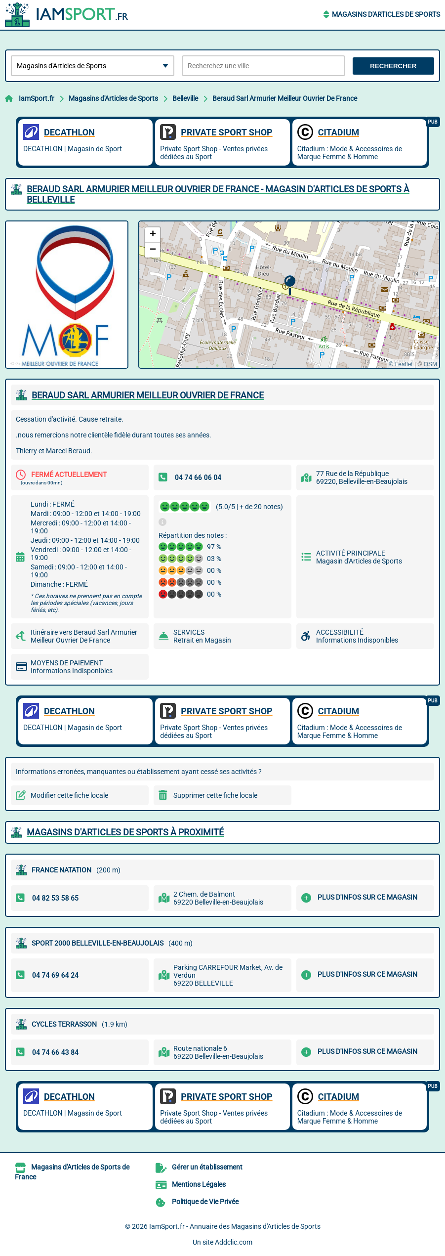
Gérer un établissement (207, 1167)
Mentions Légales (199, 1184)
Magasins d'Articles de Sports (386, 14)
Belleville (185, 98)
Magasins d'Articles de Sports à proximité (125, 832)
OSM (430, 364)
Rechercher (393, 66)
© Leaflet (400, 364)
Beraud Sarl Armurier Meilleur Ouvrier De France (284, 98)
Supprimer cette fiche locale (215, 795)
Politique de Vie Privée (205, 1202)
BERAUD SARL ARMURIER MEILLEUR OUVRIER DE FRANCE (148, 395)
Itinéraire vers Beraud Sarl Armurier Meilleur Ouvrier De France (84, 636)
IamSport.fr (36, 98)
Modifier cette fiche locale (69, 795)
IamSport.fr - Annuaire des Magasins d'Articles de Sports (235, 1226)
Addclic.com (233, 1242)
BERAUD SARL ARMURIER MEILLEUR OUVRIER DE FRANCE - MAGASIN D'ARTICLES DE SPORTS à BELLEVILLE (218, 194)
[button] (289, 285)
